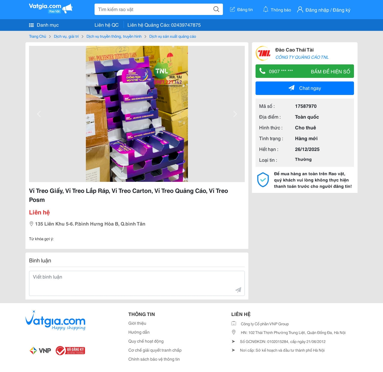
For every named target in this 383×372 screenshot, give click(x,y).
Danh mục (44, 24)
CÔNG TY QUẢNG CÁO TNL (302, 57)
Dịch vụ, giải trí (66, 36)
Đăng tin (241, 9)
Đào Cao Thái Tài (294, 49)
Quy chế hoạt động (146, 341)
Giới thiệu (137, 323)
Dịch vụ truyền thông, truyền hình (114, 36)
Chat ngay (304, 87)
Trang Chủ (37, 36)
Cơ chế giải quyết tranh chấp (155, 350)
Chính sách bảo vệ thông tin (154, 359)
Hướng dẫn (139, 332)
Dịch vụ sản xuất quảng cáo (172, 36)
